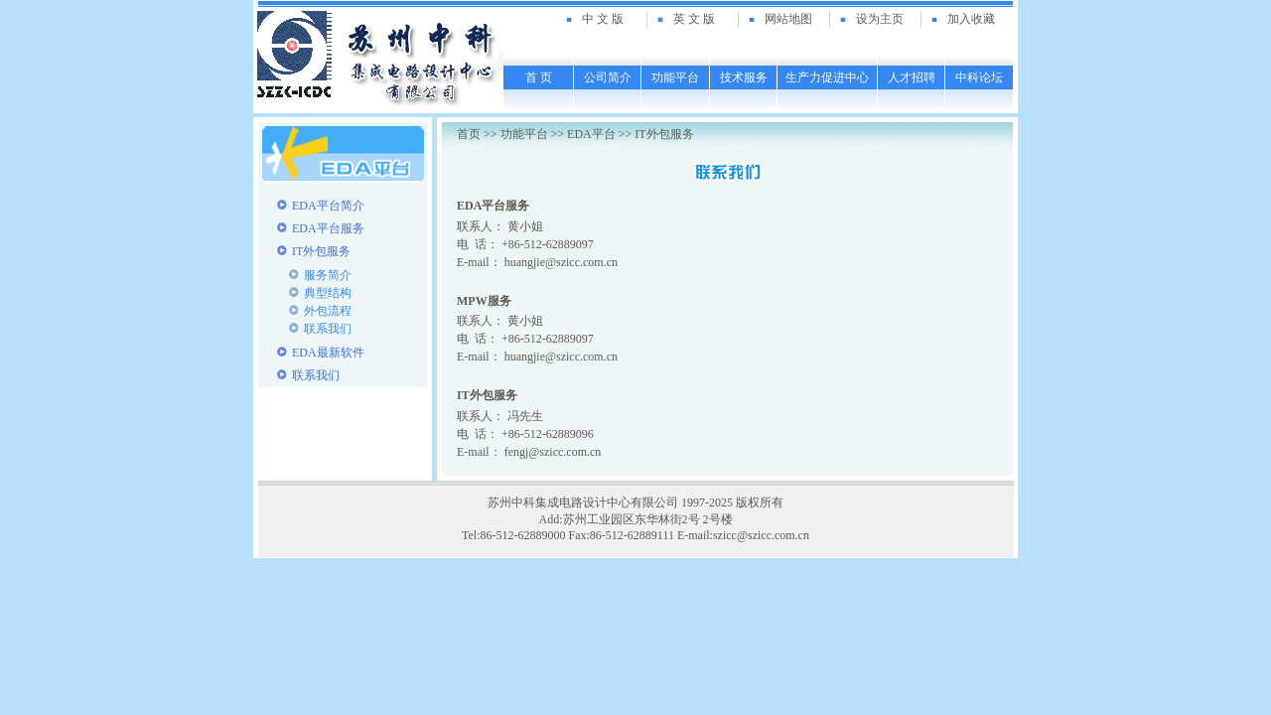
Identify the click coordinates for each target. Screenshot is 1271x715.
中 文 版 (603, 19)
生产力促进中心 (827, 77)
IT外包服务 (321, 251)
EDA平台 (591, 134)
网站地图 (788, 19)
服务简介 (328, 275)
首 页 (538, 77)
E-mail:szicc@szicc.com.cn (743, 535)
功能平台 (675, 77)
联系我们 (328, 329)
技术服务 (744, 77)
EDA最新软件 (328, 352)
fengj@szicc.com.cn (553, 452)
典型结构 (328, 293)
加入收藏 (971, 19)
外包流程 (328, 311)
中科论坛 (979, 77)
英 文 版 (694, 19)
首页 (469, 134)
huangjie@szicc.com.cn (561, 262)
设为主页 (880, 19)
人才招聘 (911, 77)
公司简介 (608, 77)
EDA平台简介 (328, 206)
